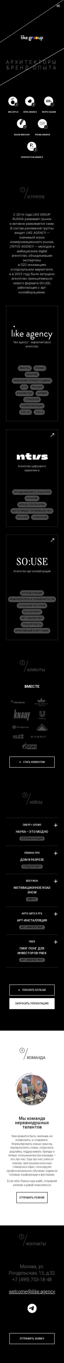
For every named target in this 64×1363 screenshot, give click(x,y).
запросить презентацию (32, 1003)
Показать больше (32, 990)
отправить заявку (32, 1338)
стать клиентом (34, 762)
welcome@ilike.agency (32, 1291)
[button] (32, 832)
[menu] (58, 6)
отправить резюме (32, 1197)
